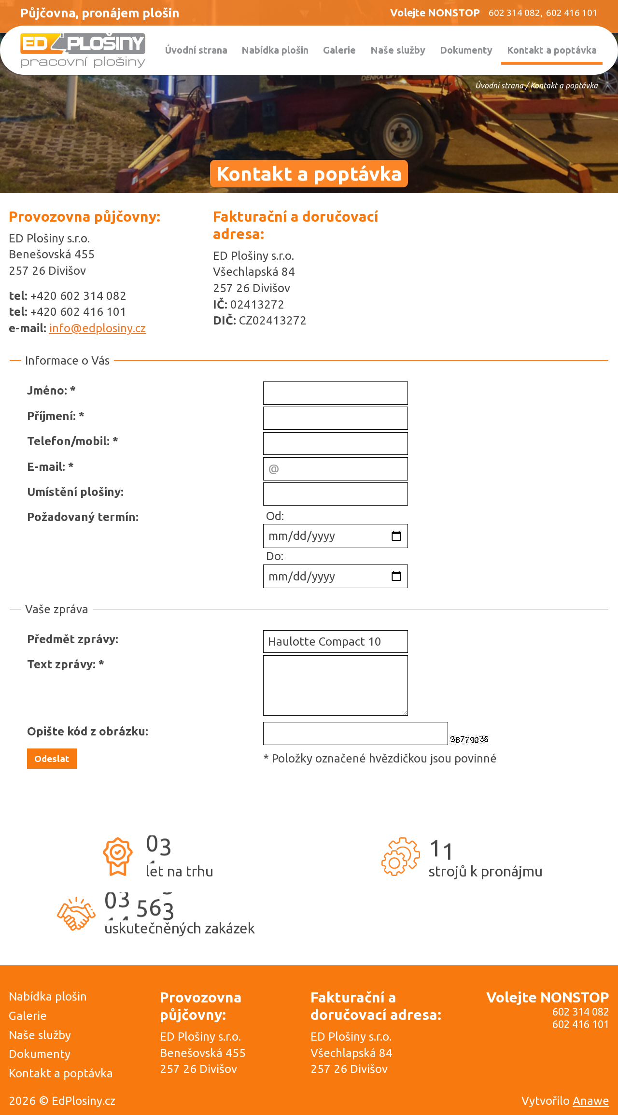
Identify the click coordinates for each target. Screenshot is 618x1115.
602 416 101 (580, 1024)
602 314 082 (580, 1011)
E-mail (44, 466)
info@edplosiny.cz (97, 328)
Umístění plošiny (74, 491)
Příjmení (50, 416)
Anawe (591, 1100)
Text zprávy (60, 664)
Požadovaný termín (81, 516)
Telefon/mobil (67, 441)
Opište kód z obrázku (86, 731)
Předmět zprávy (71, 639)
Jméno (45, 390)
